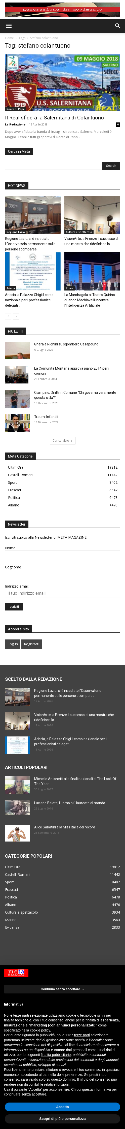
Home (9, 38)
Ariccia (11, 288)
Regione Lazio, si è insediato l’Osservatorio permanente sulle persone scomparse (30, 244)
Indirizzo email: (17, 586)
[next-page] (16, 316)
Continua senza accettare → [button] (62, 989)
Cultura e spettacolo (79, 232)
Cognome (13, 567)
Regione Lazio (16, 232)
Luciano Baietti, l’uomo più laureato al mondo (69, 803)
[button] (9, 26)
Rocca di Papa (16, 109)
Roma (69, 288)
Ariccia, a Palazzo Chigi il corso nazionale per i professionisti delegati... (29, 300)
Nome (10, 547)
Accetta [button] (62, 1107)
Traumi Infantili (46, 417)
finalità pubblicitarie (56, 1055)
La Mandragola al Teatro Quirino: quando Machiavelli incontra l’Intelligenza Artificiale (90, 300)
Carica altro (63, 440)
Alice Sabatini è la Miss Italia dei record (64, 827)
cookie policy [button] (40, 1030)
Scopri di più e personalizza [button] (62, 1119)
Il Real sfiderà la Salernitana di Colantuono (54, 118)
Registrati (31, 643)
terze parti (82, 1035)
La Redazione (15, 124)
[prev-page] (8, 316)
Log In (13, 643)
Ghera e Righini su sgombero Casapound (66, 344)
